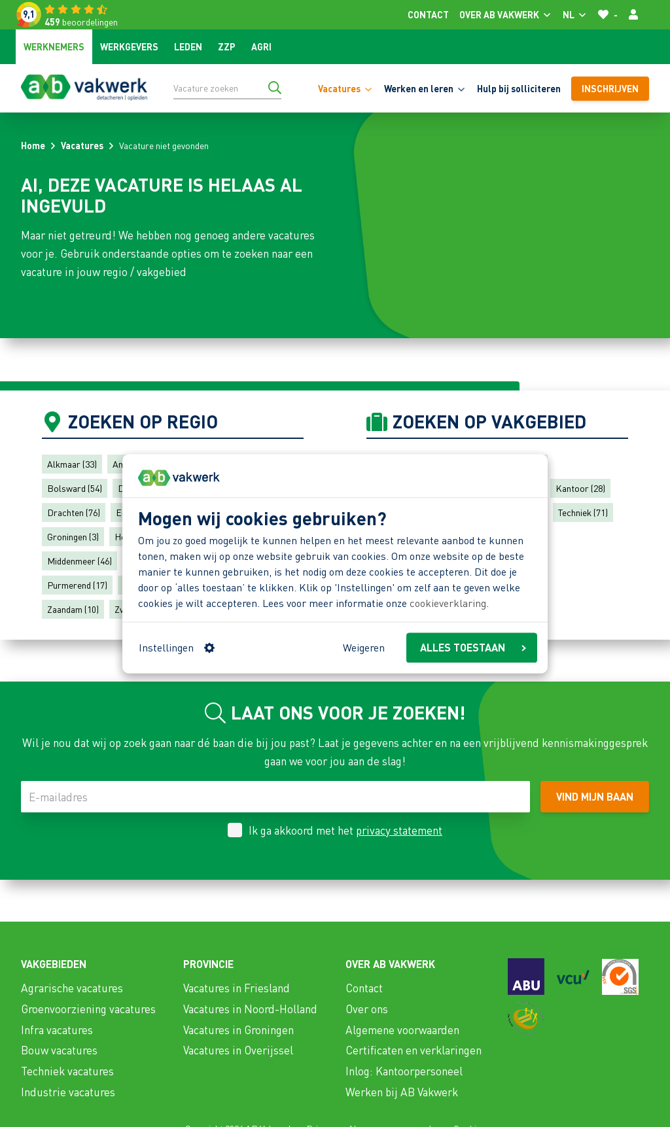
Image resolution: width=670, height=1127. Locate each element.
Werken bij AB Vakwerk (401, 1091)
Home (33, 145)
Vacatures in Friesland (236, 987)
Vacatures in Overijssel (238, 1050)
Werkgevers (129, 46)
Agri (261, 46)
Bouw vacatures (59, 1050)
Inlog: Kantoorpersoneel (404, 1071)
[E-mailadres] (275, 796)
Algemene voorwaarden (402, 1029)
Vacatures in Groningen (238, 1029)
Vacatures (82, 145)
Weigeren (364, 647)
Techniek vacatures (67, 1071)
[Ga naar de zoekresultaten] (274, 87)
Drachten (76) (73, 512)
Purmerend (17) (77, 585)
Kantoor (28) (580, 488)
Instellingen (177, 647)
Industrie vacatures (68, 1091)
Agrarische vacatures (72, 987)
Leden (188, 46)
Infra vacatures (57, 1029)
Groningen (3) (73, 536)
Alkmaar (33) (72, 464)
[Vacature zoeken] (227, 87)
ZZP (227, 46)
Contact (428, 14)
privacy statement (399, 830)
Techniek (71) (583, 512)
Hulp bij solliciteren (519, 88)
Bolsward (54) (74, 488)
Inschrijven (610, 88)
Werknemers (54, 46)
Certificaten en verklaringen (413, 1050)
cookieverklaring (448, 603)
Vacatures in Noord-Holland (250, 1008)
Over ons (366, 1008)
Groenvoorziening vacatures (88, 1008)
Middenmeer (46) (79, 560)
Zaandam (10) (73, 609)
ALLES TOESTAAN (473, 647)
